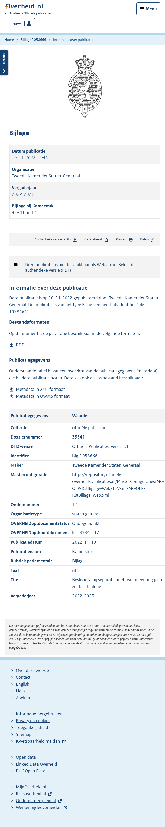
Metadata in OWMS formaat (43, 396)
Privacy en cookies (33, 720)
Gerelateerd (96, 239)
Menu (151, 9)
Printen (124, 239)
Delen (147, 239)
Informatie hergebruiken (39, 714)
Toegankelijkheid (32, 727)
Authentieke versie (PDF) (56, 240)
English (22, 684)
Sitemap (24, 734)
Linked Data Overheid (36, 764)
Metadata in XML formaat (40, 389)
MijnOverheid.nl (31, 787)
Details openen (4, 62)
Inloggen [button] (14, 23)
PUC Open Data (30, 771)
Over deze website (33, 670)
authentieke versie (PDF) (48, 270)
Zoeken (23, 698)
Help (20, 691)
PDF (20, 345)
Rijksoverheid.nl (31, 794)
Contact (23, 677)
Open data (26, 757)
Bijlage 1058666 (33, 39)
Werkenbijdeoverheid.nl (38, 807)
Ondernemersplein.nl (36, 800)
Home (9, 39)
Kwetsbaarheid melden (38, 741)
